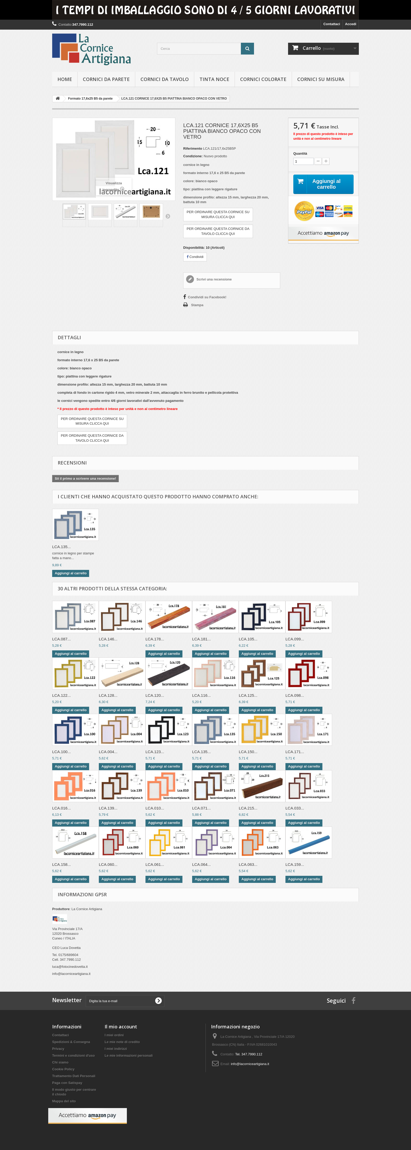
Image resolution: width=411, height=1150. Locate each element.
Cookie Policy (63, 1069)
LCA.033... (294, 808)
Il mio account (121, 1026)
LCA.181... (201, 639)
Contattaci (331, 24)
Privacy (58, 1049)
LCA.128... (108, 695)
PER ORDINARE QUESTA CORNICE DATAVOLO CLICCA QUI (218, 231)
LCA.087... (61, 639)
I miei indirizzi (116, 1049)
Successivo (167, 216)
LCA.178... (154, 639)
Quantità (300, 153)
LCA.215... (248, 808)
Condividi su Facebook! (207, 297)
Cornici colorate (263, 79)
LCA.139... (108, 808)
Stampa (197, 305)
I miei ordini (114, 1035)
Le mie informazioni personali (129, 1055)
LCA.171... (294, 751)
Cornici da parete (106, 79)
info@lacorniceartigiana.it (250, 1064)
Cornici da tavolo (164, 79)
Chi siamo (60, 1062)
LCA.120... (154, 695)
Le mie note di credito (122, 1042)
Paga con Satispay (67, 1083)
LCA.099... (294, 639)
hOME (64, 79)
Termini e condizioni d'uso (73, 1055)
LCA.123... (154, 751)
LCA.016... (61, 808)
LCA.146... (108, 639)
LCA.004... (108, 751)
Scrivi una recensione (214, 279)
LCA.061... (154, 864)
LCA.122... (61, 695)
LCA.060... (108, 864)
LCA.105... (248, 639)
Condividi (195, 257)
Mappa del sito (64, 1101)
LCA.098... (294, 695)
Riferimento (192, 148)
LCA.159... (294, 864)
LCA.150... (248, 751)
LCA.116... (201, 695)
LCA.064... (201, 864)
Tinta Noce (214, 79)
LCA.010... (154, 808)
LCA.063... (248, 864)
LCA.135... (61, 546)
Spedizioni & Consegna (71, 1042)
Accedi (350, 24)
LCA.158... (61, 864)
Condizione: (193, 156)
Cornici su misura (320, 79)
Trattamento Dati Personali (73, 1076)
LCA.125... (248, 695)
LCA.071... (201, 808)
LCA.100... (61, 751)
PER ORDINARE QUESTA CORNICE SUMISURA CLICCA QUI (218, 214)
